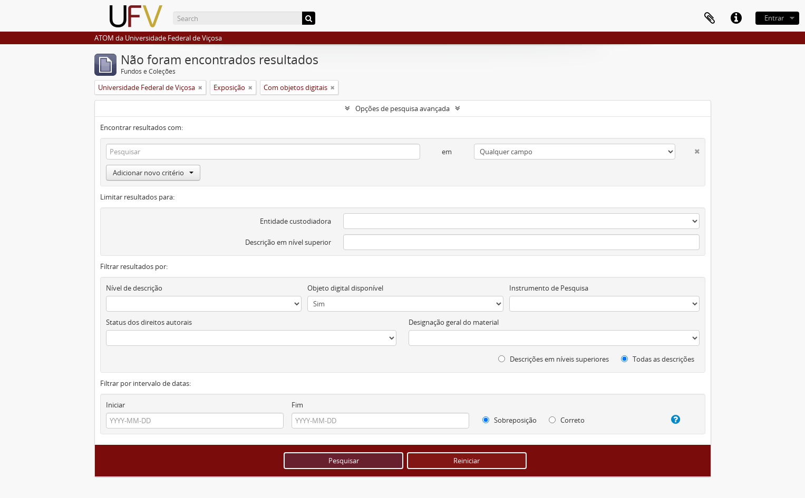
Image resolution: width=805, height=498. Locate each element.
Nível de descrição (134, 288)
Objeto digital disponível (345, 288)
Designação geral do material (454, 322)
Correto (567, 420)
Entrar (774, 18)
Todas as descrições (657, 359)
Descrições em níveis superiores (553, 359)
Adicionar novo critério (153, 172)
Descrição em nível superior (288, 242)
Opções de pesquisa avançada (402, 108)
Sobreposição (509, 420)
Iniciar (115, 405)
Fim (297, 405)
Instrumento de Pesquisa (548, 288)
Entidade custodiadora (295, 221)
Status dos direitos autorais (149, 322)
